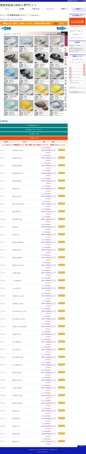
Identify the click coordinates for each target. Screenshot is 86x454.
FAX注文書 (77, 21)
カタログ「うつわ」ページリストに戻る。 (11, 19)
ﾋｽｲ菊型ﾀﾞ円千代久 (17, 395)
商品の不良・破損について (77, 31)
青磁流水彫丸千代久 (17, 173)
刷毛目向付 (15, 227)
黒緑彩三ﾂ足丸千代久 (18, 265)
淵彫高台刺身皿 (16, 181)
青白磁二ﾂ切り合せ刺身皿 (19, 326)
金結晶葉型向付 (16, 211)
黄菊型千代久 (16, 410)
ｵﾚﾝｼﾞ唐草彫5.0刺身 (17, 357)
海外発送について (77, 34)
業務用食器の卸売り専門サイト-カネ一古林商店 (77, 0)
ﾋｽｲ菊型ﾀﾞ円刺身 (16, 387)
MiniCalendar (72, 82)
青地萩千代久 (16, 441)
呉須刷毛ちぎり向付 (17, 150)
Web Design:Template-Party (43, 451)
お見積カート (79, 10)
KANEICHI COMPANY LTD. (42, 449)
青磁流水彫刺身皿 (17, 165)
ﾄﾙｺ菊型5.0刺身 (16, 273)
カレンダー (72, 87)
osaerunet (77, 82)
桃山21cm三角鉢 (16, 196)
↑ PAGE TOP (81, 446)
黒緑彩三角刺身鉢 (17, 257)
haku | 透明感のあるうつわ (76, 92)
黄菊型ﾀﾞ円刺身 (16, 372)
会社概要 (21, 10)
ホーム (7, 10)
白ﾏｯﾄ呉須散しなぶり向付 (19, 311)
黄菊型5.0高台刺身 (17, 403)
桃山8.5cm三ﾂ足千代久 (18, 204)
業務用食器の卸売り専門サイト (18, 5)
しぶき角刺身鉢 (16, 280)
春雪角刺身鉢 (16, 418)
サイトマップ (50, 10)
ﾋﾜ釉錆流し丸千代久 (17, 303)
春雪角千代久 (16, 426)
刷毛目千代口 (16, 234)
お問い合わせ (36, 10)
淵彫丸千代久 (16, 188)
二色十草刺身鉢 (16, 342)
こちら (55, 23)
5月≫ (81, 59)
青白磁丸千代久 (16, 334)
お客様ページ (64, 10)
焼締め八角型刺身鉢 (17, 242)
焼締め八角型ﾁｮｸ (16, 250)
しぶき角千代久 (16, 288)
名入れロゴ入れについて (77, 37)
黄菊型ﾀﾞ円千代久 (17, 380)
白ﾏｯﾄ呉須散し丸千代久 (18, 319)
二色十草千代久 (16, 349)
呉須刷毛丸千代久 (17, 158)
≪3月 (73, 59)
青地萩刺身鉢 (16, 433)
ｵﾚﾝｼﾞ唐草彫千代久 (17, 364)
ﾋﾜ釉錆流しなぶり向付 (18, 296)
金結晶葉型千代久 (17, 219)
